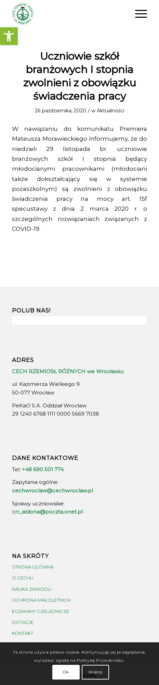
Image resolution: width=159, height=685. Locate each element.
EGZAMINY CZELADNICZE (40, 611)
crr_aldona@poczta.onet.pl (47, 511)
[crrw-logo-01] (66, 13)
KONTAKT (22, 633)
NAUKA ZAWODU (31, 589)
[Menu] (137, 13)
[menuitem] (137, 13)
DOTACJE (23, 622)
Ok (66, 671)
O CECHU (23, 578)
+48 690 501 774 (43, 469)
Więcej (95, 671)
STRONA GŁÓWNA (33, 567)
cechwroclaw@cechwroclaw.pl (52, 490)
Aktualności (110, 111)
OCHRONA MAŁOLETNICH (41, 600)
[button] (9, 36)
